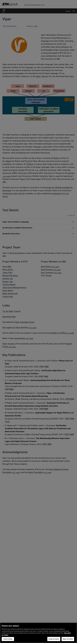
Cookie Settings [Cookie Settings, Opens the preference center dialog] (7, 639)
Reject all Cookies (68, 639)
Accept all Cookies (53, 639)
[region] (38, 633)
